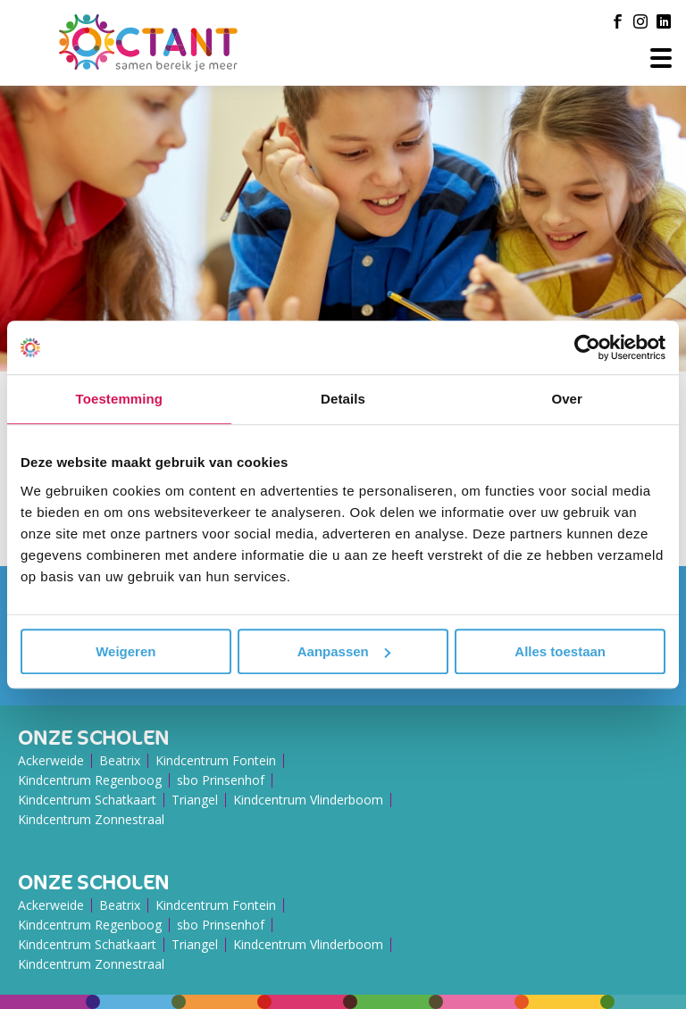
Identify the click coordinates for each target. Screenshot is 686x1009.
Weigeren (125, 651)
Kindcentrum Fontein (215, 760)
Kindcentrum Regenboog (90, 779)
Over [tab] (566, 398)
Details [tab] (343, 398)
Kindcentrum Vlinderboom (308, 799)
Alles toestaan (560, 651)
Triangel (195, 799)
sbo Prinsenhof (220, 779)
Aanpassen (343, 651)
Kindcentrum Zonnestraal (91, 819)
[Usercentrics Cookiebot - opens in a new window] (587, 347)
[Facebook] (617, 21)
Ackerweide (51, 760)
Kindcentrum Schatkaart (87, 799)
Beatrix (119, 760)
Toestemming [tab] (119, 398)
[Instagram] (640, 21)
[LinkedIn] (664, 21)
